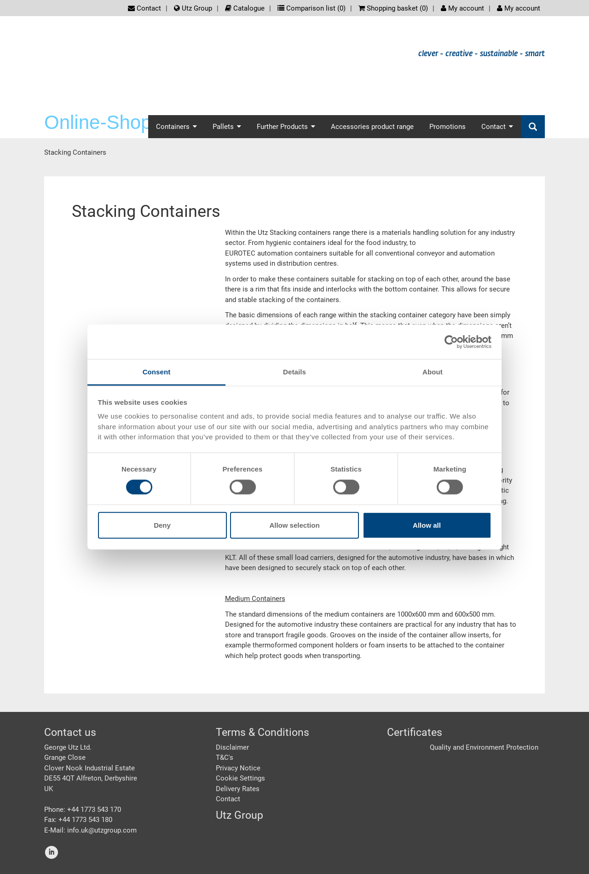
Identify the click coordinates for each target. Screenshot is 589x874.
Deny (162, 525)
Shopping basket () (393, 8)
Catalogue (245, 8)
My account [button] (518, 8)
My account (462, 8)
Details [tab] (294, 372)
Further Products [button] (286, 126)
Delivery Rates (238, 789)
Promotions (447, 126)
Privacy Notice (238, 768)
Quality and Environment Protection (484, 747)
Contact (144, 8)
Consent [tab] (157, 372)
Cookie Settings (240, 778)
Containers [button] (176, 126)
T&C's (224, 757)
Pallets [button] (227, 126)
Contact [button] (497, 126)
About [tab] (432, 372)
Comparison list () (311, 8)
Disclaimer (232, 747)
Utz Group (193, 8)
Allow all (427, 525)
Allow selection (294, 525)
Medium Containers (255, 598)
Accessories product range (372, 126)
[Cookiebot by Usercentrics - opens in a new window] (451, 342)
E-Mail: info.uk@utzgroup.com (90, 830)
